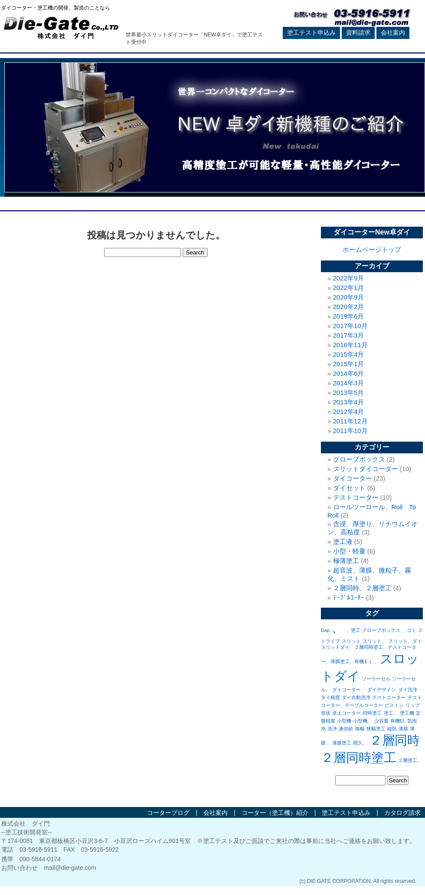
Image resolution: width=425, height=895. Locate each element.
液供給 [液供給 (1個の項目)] (346, 728)
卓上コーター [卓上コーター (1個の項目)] (346, 713)
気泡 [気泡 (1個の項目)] (412, 720)
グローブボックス (359, 459)
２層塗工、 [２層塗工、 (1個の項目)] (410, 760)
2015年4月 (348, 354)
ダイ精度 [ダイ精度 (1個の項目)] (330, 697)
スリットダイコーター (365, 468)
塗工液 (343, 541)
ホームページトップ (372, 249)
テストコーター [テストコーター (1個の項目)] (388, 697)
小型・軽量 (349, 551)
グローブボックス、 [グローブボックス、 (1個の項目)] (383, 630)
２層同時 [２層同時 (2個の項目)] (394, 740)
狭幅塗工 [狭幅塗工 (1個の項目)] (376, 728)
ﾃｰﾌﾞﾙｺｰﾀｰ (348, 597)
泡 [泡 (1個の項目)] (323, 728)
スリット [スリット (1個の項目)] (351, 641)
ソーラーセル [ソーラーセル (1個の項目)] (376, 678)
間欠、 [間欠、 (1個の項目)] (360, 742)
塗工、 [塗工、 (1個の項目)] (391, 713)
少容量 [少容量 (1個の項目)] (381, 720)
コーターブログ (168, 812)
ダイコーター (352, 478)
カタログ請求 (402, 812)
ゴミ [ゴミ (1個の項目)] (411, 630)
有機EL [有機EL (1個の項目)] (397, 720)
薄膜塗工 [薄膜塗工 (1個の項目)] (341, 742)
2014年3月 (348, 383)
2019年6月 (348, 316)
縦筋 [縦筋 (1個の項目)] (392, 728)
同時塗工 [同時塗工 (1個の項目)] (372, 713)
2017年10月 (350, 325)
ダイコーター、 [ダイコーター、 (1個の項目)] (349, 689)
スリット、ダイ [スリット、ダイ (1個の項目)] (405, 641)
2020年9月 (348, 297)
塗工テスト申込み (311, 32)
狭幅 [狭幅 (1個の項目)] (360, 728)
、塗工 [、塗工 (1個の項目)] (353, 630)
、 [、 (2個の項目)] (337, 627)
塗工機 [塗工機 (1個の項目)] (407, 713)
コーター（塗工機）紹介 (275, 812)
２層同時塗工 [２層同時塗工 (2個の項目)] (358, 757)
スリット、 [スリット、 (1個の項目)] (374, 641)
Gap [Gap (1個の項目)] (325, 630)
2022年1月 (348, 287)
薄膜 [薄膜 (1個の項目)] (403, 728)
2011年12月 (350, 421)
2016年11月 (350, 344)
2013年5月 (348, 392)
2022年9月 (348, 278)
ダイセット (349, 487)
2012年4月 (348, 411)
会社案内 (393, 32)
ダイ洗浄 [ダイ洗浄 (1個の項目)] (407, 689)
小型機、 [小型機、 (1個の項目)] (362, 720)
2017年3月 (348, 335)
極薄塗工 (346, 560)
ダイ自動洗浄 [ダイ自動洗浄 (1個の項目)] (356, 697)
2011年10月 (350, 430)
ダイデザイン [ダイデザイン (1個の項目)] (381, 689)
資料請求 (358, 32)
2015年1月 (348, 364)
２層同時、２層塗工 (362, 588)
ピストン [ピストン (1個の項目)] (394, 705)
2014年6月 (348, 373)
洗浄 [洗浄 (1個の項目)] (332, 728)
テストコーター (356, 497)
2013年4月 (348, 402)
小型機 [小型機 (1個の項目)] (344, 720)
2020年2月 (348, 306)
